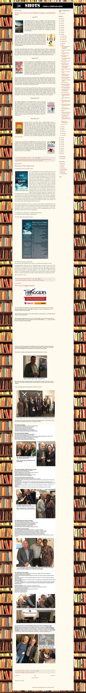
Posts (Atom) (22, 680)
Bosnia (26, 280)
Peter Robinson (25, 160)
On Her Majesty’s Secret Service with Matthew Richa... (65, 95)
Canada (29, 280)
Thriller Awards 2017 (64, 82)
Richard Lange (30, 160)
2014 (61, 141)
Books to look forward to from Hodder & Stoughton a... (65, 47)
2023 (61, 23)
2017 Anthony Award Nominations (64, 56)
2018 (61, 32)
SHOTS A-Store (23, 274)
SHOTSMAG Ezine (62, 13)
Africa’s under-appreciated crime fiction (65, 59)
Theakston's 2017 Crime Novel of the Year (65, 75)
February (63, 133)
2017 (61, 34)
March (62, 131)
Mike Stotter (27, 672)
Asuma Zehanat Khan (21, 280)
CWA (21, 672)
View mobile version (35, 677)
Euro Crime (62, 166)
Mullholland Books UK (18, 160)
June (62, 126)
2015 (61, 139)
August (62, 43)
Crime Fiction (31, 159)
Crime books (27, 159)
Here (33, 381)
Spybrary (62, 110)
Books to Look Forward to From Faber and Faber (65, 88)
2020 (61, 29)
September (63, 41)
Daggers (23, 672)
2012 (61, 144)
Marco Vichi (49, 159)
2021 (61, 27)
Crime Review (62, 165)
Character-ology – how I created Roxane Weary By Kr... (66, 118)
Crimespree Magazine (64, 169)
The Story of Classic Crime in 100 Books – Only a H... (66, 113)
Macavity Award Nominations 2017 (64, 122)
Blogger (52, 687)
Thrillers (33, 672)
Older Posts (53, 675)
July (62, 45)
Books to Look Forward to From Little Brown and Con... (65, 105)
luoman (45, 687)
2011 (61, 146)
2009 (61, 150)
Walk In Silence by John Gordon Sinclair (65, 116)
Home (35, 675)
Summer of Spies (64, 124)
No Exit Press (42, 280)
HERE (36, 313)
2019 (61, 30)
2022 (61, 25)
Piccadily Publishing (63, 173)
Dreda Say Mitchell (37, 159)
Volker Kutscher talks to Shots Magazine (65, 90)
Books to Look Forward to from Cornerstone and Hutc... (65, 101)
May (62, 128)
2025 (61, 20)
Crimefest (43, 307)
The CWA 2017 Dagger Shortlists (25, 285)
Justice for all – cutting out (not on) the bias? (65, 78)
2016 (61, 137)
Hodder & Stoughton (44, 159)
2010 (61, 148)
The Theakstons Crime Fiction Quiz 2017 (65, 64)
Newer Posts (17, 675)
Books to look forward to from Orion (65, 62)
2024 (61, 21)
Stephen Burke (40, 160)
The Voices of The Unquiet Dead (24, 166)
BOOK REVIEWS (62, 158)
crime (19, 672)
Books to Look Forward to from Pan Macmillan (65, 85)
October (62, 39)
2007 (61, 153)
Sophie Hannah (35, 160)
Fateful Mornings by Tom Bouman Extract (65, 67)
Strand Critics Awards (65, 92)
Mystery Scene (62, 163)
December (63, 36)
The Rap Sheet (62, 172)
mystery (30, 672)
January (62, 135)
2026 (61, 18)
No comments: (29, 278)
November (63, 37)
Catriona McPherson (21, 159)
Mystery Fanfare (63, 170)
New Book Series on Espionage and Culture (65, 109)
